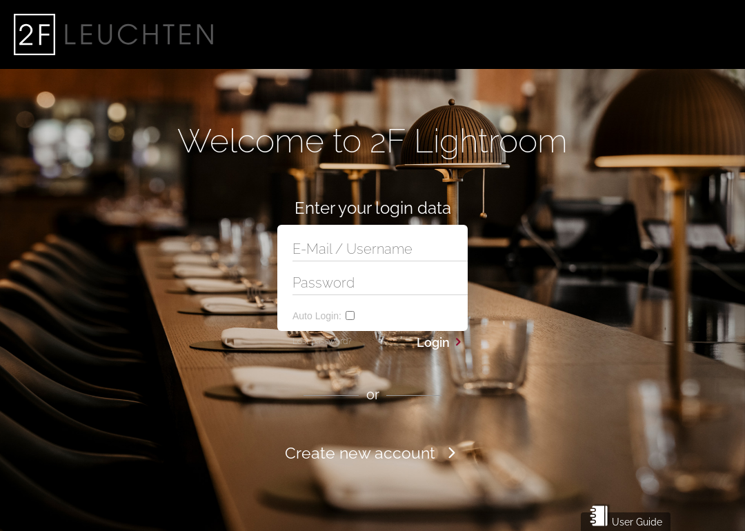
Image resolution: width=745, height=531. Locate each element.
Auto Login (316, 315)
